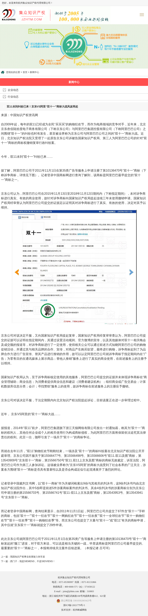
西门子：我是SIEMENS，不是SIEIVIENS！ (32, 561)
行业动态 (13, 96)
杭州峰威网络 (80, 609)
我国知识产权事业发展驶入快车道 (27, 556)
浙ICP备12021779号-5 (74, 605)
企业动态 (13, 90)
